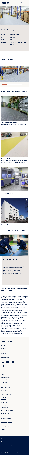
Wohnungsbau (4, 385)
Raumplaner (4, 348)
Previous (24, 84)
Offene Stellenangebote (6, 431)
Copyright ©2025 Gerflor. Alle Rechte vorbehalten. (11, 452)
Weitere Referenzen (10, 53)
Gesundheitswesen (5, 377)
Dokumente (3, 351)
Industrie (3, 379)
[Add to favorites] (27, 27)
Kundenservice (5, 413)
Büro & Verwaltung (5, 387)
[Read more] (14, 113)
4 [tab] (19, 84)
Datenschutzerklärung (6, 445)
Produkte (3, 345)
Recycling (3, 405)
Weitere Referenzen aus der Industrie (14, 91)
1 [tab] (4, 84)
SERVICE (5, 263)
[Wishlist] (21, 3)
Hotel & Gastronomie (6, 394)
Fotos (2, 53)
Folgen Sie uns (5, 357)
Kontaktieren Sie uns (10, 259)
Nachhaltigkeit (5, 397)
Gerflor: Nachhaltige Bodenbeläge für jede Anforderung (14, 289)
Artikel (2, 353)
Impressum (3, 448)
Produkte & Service (6, 341)
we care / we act (5, 402)
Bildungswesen (4, 390)
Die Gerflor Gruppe (6, 422)
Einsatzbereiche (5, 370)
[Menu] (27, 2)
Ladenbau (3, 382)
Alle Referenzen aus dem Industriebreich (16, 230)
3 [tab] (14, 84)
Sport (2, 374)
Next (27, 84)
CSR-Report (4, 407)
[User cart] (24, 3)
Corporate (3, 429)
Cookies (3, 442)
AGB (2, 438)
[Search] (19, 3)
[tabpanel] (14, 74)
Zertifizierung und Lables (7, 410)
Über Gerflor (4, 426)
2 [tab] (9, 84)
